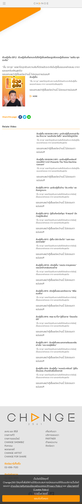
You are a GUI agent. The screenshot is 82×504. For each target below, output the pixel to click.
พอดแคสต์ (9, 449)
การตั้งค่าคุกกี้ (41, 493)
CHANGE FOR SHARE (15, 456)
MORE (35, 96)
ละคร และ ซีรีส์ (11, 431)
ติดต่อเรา (50, 445)
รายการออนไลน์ (12, 438)
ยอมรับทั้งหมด (41, 498)
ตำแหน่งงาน (51, 442)
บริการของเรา (52, 435)
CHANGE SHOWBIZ (14, 442)
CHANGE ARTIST (13, 453)
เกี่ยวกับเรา (51, 431)
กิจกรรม (8, 445)
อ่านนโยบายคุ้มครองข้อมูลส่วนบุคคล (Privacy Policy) (36, 486)
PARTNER (51, 438)
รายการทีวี (9, 435)
